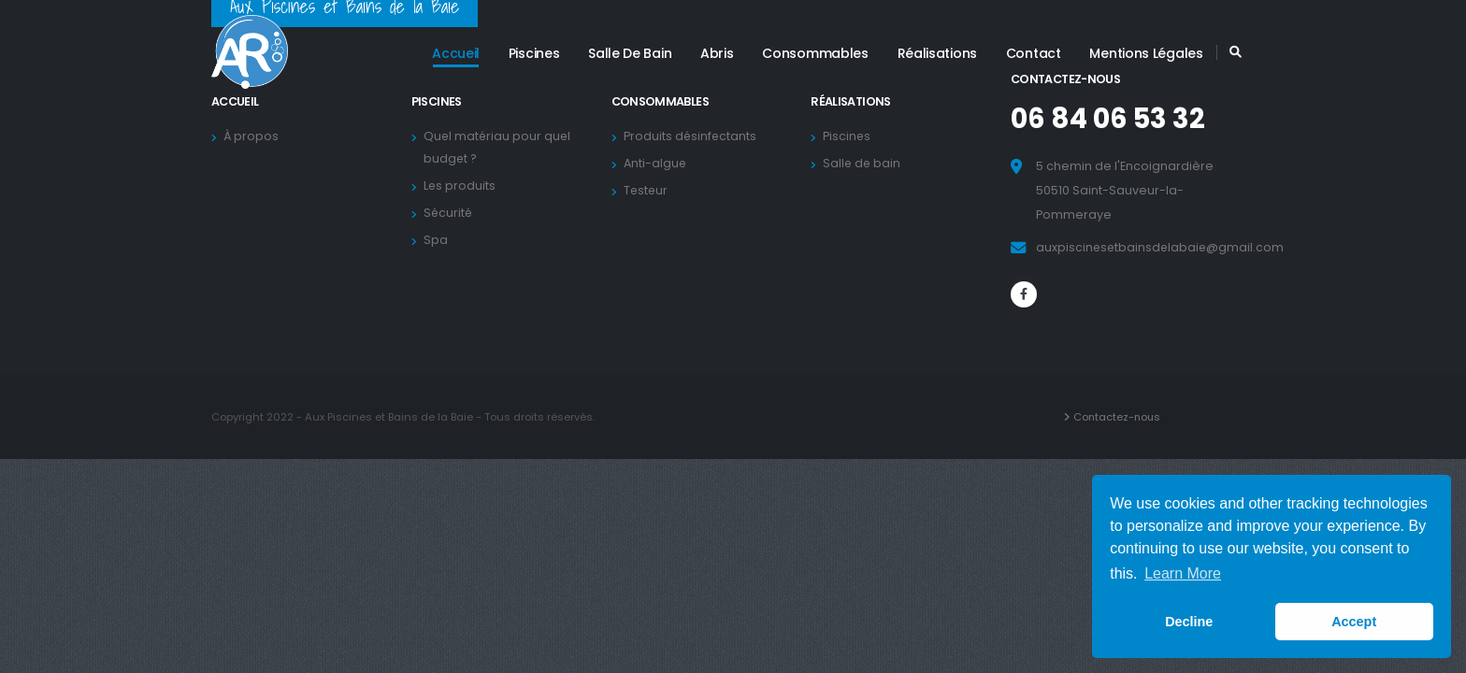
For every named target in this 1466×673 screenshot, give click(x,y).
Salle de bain (629, 53)
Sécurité (452, 213)
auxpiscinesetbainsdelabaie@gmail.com (1161, 247)
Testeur (649, 190)
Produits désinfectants (694, 136)
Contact (1033, 53)
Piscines (534, 53)
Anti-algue (658, 163)
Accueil (456, 53)
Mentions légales (1145, 53)
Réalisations (937, 53)
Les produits (463, 185)
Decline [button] (1189, 621)
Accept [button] (1353, 621)
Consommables (815, 53)
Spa (438, 240)
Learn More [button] (1182, 573)
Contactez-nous (1118, 416)
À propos (254, 136)
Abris (717, 53)
